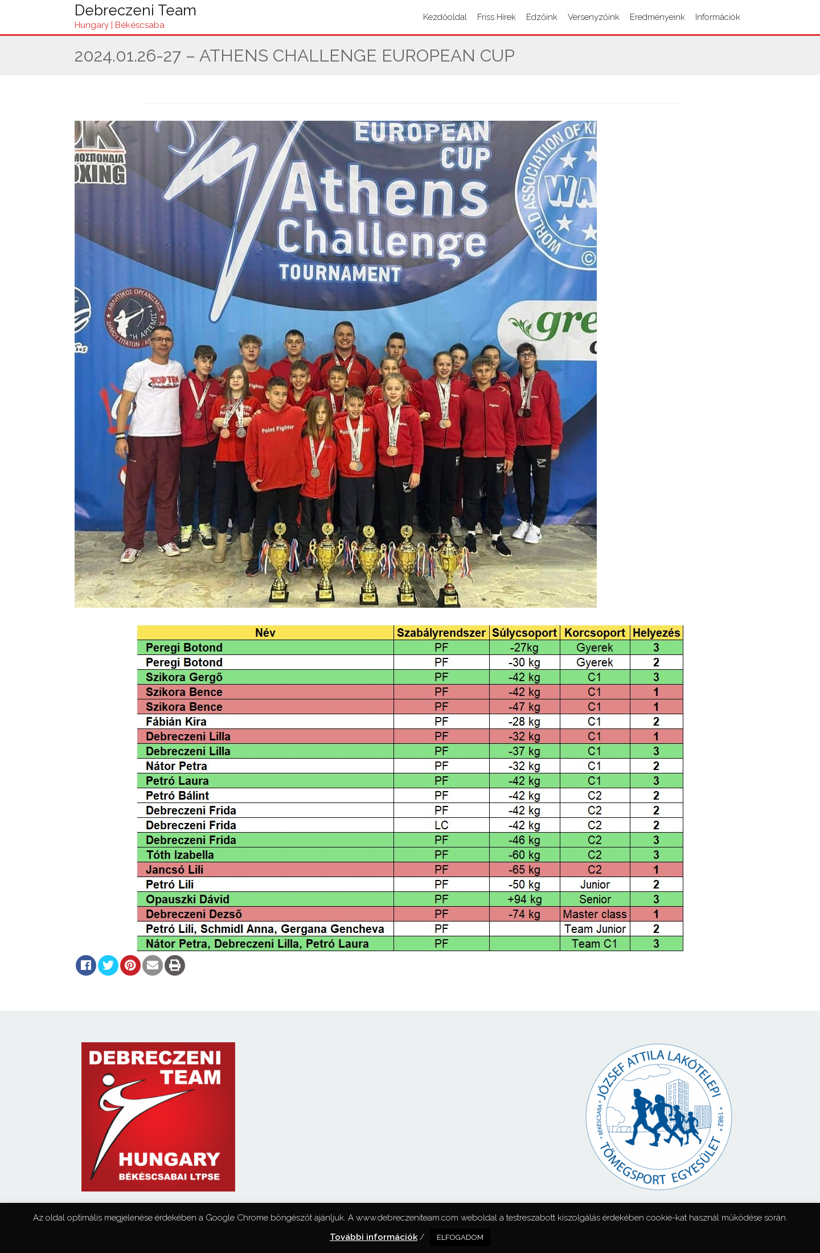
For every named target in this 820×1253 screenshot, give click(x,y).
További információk (373, 1237)
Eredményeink (657, 17)
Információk (717, 17)
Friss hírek (496, 17)
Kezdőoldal (445, 17)
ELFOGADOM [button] (460, 1237)
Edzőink (541, 17)
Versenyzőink (594, 17)
